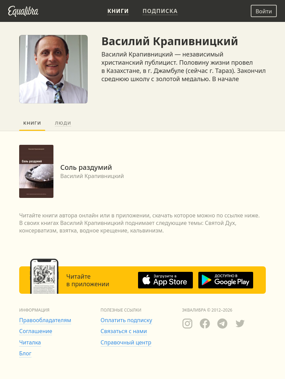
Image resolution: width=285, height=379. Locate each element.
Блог (25, 353)
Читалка (30, 342)
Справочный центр (126, 342)
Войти (264, 11)
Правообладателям (45, 320)
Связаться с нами (124, 331)
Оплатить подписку (126, 320)
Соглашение (35, 331)
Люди (63, 123)
